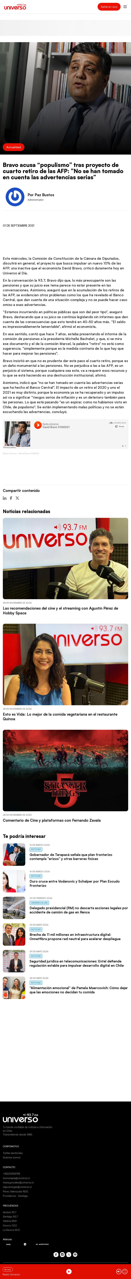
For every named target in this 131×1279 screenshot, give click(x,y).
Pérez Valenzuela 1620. (15, 1191)
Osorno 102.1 (10, 1225)
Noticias (36, 849)
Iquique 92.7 (9, 1212)
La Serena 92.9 (11, 1229)
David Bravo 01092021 (29, 454)
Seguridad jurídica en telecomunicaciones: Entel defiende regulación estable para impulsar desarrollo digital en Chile (77, 963)
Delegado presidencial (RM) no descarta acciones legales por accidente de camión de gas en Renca (79, 910)
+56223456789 (11, 1173)
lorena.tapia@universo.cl (16, 1177)
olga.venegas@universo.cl (17, 1186)
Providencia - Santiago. (15, 1195)
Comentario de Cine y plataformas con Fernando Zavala (52, 820)
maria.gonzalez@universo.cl (18, 1182)
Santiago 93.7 (10, 1216)
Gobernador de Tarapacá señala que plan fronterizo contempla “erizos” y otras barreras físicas (71, 857)
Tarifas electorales (13, 1152)
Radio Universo (10, 454)
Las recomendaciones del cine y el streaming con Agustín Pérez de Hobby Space (60, 610)
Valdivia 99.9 (9, 1220)
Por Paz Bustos (41, 194)
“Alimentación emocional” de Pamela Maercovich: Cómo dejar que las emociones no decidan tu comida (79, 990)
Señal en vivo (109, 6)
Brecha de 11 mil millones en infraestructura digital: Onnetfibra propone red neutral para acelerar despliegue (75, 936)
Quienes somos (11, 1157)
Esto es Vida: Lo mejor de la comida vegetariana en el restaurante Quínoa (60, 716)
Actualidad (13, 147)
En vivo (8, 1269)
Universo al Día (39, 903)
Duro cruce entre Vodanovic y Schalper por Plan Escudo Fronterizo (75, 883)
